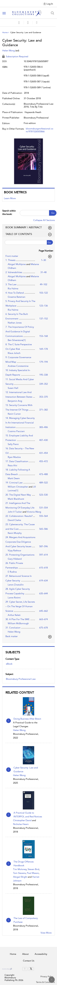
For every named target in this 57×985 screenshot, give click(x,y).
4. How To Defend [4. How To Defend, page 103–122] (14, 292)
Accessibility (41, 954)
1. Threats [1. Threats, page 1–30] (10, 260)
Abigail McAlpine (17, 264)
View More (46, 932)
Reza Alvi (12, 465)
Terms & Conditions (45, 982)
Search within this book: (9, 212)
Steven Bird (33, 869)
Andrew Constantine (18, 366)
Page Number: (46, 250)
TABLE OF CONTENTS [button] (28, 234)
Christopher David (22, 820)
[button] (28, 22)
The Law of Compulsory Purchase (26, 920)
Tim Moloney (19, 869)
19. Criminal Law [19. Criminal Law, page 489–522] (13, 482)
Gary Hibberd (15, 558)
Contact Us (28, 960)
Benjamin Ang (15, 401)
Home (5, 32)
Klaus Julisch (14, 353)
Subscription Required (15, 56)
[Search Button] (52, 13)
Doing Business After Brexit (27, 718)
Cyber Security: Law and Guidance (26, 769)
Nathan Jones (15, 322)
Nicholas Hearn (21, 824)
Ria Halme (13, 288)
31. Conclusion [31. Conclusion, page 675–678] (12, 627)
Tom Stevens (19, 873)
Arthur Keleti (14, 615)
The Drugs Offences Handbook (24, 863)
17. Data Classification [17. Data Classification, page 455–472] (16, 461)
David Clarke (14, 520)
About (25, 954)
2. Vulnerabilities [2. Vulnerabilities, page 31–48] (13, 272)
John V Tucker (15, 511)
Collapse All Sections (44, 220)
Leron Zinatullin (16, 584)
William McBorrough (18, 623)
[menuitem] (24, 969)
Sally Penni (13, 444)
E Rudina (12, 571)
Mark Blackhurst (16, 499)
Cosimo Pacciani (16, 431)
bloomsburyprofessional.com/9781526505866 (39, 130)
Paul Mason (33, 873)
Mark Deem (14, 478)
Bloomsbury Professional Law (21, 679)
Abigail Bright (20, 877)
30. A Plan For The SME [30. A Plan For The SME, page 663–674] (17, 619)
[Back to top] (52, 980)
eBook (9, 663)
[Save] (19, 22)
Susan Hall (13, 388)
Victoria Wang (34, 511)
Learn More (10, 198)
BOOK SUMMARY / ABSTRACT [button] (28, 227)
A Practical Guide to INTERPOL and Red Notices (28, 814)
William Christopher (18, 486)
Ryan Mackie (14, 457)
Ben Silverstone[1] (17, 340)
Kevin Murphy (15, 533)
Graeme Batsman (16, 297)
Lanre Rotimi (14, 597)
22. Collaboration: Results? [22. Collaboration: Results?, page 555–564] (19, 516)
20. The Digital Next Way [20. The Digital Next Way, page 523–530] (18, 494)
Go (52, 213)
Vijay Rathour (14, 550)
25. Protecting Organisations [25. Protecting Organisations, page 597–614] (19, 554)
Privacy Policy (46, 976)
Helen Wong (19, 730)
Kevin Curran (14, 413)
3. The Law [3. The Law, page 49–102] (10, 284)
